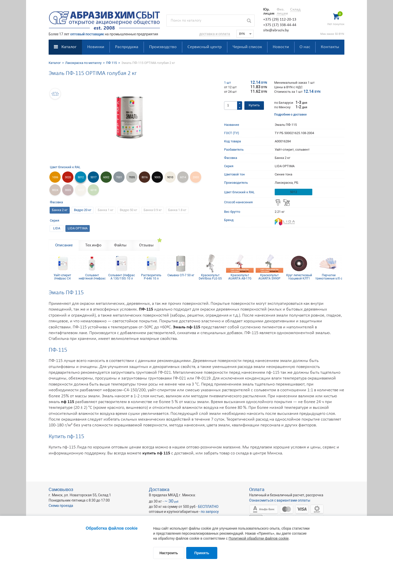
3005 (68, 190)
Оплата (256, 489)
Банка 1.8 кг (177, 210)
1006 (55, 177)
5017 (93, 177)
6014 (183, 177)
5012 (81, 177)
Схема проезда (61, 506)
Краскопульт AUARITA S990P (269, 277)
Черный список (247, 47)
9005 (157, 177)
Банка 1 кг (105, 210)
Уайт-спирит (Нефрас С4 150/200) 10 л (62, 277)
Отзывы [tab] (146, 245)
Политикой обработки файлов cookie (259, 538)
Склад (295, 10)
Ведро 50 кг (128, 210)
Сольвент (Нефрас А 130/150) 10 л (121, 277)
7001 (119, 177)
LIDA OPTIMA (77, 228)
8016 (145, 177)
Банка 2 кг (59, 210)
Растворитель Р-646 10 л (151, 277)
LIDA (56, 228)
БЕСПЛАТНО (208, 507)
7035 (132, 177)
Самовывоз (61, 489)
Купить (254, 105)
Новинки (95, 47)
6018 (93, 190)
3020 (68, 177)
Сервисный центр (204, 47)
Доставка (159, 489)
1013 (81, 190)
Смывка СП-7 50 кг (180, 275)
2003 (196, 177)
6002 (106, 177)
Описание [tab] (64, 245)
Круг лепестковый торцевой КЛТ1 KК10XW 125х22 (299, 277)
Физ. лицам (281, 12)
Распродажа (126, 47)
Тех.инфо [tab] (93, 245)
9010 (170, 177)
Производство (163, 47)
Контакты (330, 47)
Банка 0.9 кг (153, 210)
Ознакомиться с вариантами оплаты (279, 500)
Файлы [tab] (120, 245)
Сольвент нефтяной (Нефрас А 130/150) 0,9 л (92, 277)
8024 (55, 190)
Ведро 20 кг (82, 210)
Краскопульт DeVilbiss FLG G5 (210, 277)
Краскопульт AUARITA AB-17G (239, 277)
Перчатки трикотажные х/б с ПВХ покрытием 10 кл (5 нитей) (328, 277)
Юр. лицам (267, 12)
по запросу (210, 512)
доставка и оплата (214, 34)
